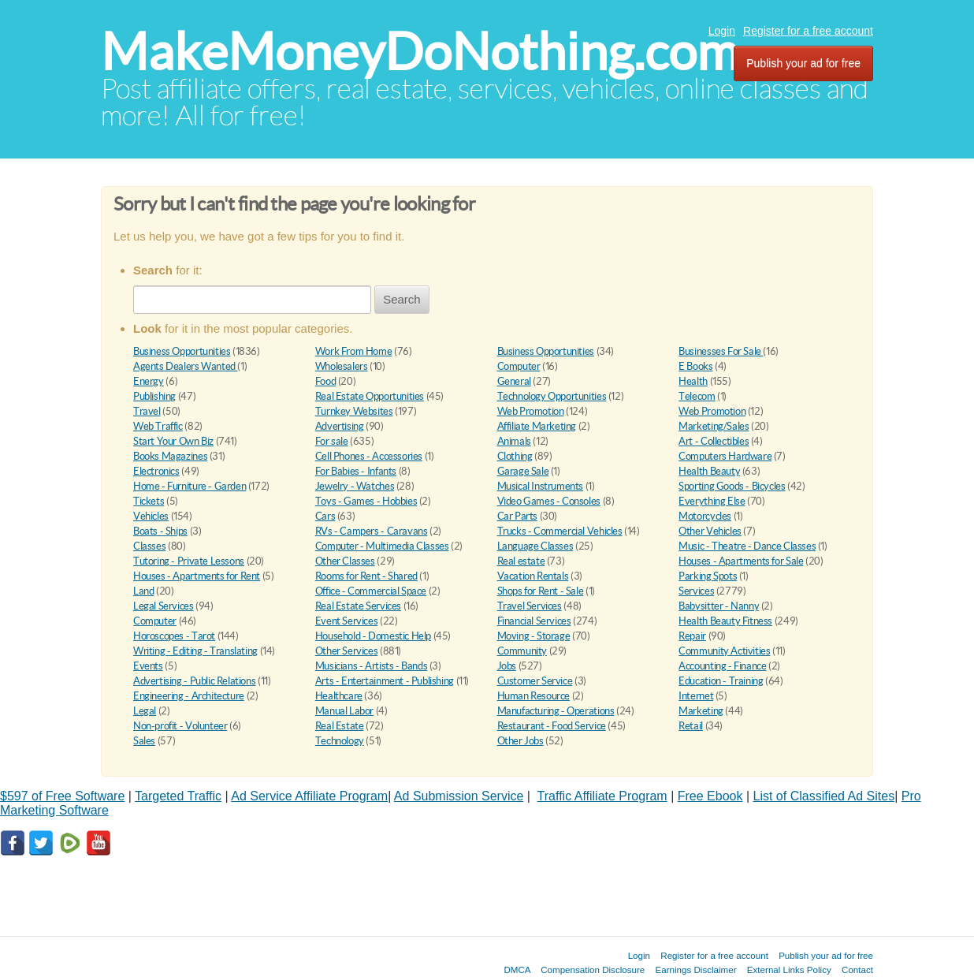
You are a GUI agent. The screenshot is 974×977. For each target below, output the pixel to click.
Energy (148, 381)
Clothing (515, 456)
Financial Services (534, 621)
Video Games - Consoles (548, 501)
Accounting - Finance (722, 666)
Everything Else (711, 501)
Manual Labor (344, 711)
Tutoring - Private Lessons (188, 561)
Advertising (339, 426)
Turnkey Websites (354, 411)
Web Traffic (158, 426)
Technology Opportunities (552, 396)
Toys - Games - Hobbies (366, 501)
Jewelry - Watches (354, 486)
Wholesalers (341, 366)
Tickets (148, 501)
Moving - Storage (534, 636)
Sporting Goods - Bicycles (731, 486)
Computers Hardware (724, 456)
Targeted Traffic (178, 796)
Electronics (156, 471)
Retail (690, 726)
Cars (325, 516)
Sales (144, 741)
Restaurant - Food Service (551, 726)
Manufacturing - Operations (556, 711)
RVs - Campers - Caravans (371, 531)
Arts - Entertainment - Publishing (384, 681)
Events (148, 666)
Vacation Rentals (533, 576)
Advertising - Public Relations (194, 681)
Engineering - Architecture (188, 696)
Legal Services (163, 606)
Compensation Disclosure (593, 969)
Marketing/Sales (713, 426)
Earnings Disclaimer (696, 969)
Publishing (154, 396)
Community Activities (724, 651)
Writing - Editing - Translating (195, 651)
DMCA (517, 969)
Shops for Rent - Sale (540, 591)
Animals (514, 441)
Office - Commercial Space (370, 591)
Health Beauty (709, 471)
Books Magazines (170, 456)
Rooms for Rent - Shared (366, 576)
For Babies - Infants (355, 471)
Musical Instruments (540, 486)
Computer (519, 366)
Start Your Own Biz (173, 441)
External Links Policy (789, 969)
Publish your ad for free (803, 63)
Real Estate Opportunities (369, 396)
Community (522, 651)
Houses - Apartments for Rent (196, 576)
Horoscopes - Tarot (174, 636)
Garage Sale (523, 471)
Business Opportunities (181, 351)
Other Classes (345, 561)
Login (721, 30)
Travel (147, 411)
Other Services (346, 651)
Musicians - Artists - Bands (371, 666)
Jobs (506, 666)
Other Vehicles (710, 531)
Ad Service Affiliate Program (309, 796)
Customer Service (535, 681)
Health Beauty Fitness (725, 621)
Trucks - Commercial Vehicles (560, 531)
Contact (857, 969)
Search (402, 299)
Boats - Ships (160, 531)
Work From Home (353, 351)
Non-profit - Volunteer (180, 726)
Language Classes (535, 546)
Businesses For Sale (720, 351)
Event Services (346, 621)
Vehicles (151, 516)
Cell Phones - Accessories (368, 456)
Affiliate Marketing (537, 426)
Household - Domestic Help (373, 636)
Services (696, 591)
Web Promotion (530, 411)
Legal (144, 711)
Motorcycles (704, 516)
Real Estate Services (358, 606)
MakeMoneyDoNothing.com (419, 51)
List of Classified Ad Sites (824, 796)
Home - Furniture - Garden (189, 486)
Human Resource (534, 696)
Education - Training (720, 681)
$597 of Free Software (62, 796)
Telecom (696, 396)
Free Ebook (710, 796)
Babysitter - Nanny (718, 606)
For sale (331, 441)
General (514, 381)
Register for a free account (808, 30)
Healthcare (338, 696)
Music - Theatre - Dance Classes (747, 546)
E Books (695, 366)
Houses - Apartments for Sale (740, 561)
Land (143, 591)
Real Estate (339, 726)
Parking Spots (707, 576)
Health (693, 381)
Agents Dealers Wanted (185, 366)
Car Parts (517, 516)
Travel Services (529, 606)
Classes (149, 546)
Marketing (700, 711)
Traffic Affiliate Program (602, 796)
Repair (692, 636)
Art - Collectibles (713, 441)
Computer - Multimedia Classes (382, 546)
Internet (695, 696)
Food (325, 381)
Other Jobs (520, 741)
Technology (339, 741)
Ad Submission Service (459, 796)
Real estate (521, 561)
